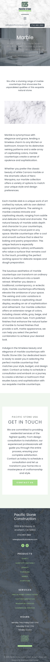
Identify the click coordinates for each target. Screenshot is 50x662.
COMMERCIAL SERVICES (25, 608)
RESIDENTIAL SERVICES (25, 603)
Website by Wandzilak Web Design (25, 660)
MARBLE (25, 576)
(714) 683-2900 (37, 25)
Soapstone (25, 581)
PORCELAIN (25, 572)
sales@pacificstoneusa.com (16, 25)
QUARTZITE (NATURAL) (25, 563)
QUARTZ (25, 558)
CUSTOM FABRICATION (25, 599)
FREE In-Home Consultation (25, 594)
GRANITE (25, 567)
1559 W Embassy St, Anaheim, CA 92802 (25, 528)
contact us (25, 482)
